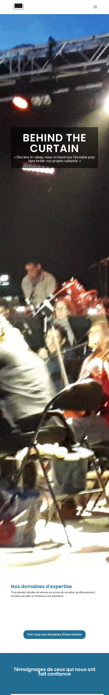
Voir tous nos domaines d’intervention (54, 634)
